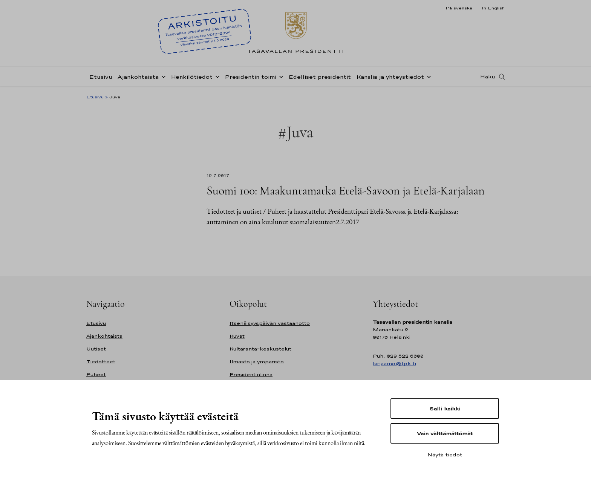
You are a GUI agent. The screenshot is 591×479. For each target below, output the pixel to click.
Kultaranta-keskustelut (260, 349)
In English (493, 8)
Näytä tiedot (444, 454)
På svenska (459, 8)
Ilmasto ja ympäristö (257, 361)
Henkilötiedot (192, 76)
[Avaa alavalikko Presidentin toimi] (279, 76)
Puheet (96, 374)
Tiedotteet (100, 361)
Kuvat (237, 336)
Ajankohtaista (138, 76)
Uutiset (96, 349)
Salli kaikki (444, 408)
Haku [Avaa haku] (487, 76)
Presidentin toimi (250, 76)
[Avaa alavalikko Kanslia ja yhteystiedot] (427, 76)
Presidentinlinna (251, 374)
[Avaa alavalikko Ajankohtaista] (162, 76)
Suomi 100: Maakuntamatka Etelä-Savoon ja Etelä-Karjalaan (346, 190)
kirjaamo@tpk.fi (394, 363)
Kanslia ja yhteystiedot (390, 76)
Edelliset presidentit (319, 76)
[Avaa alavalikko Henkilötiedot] (216, 76)
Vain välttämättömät (445, 433)
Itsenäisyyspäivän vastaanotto (270, 323)
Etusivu (100, 76)
